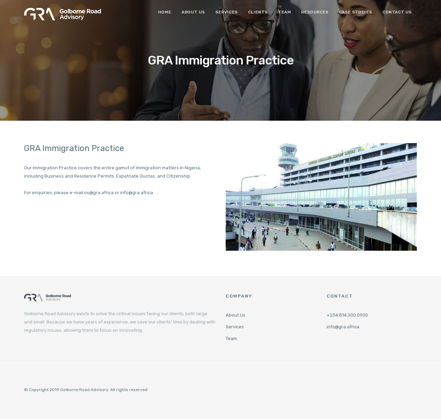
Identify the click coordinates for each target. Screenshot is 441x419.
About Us (193, 12)
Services (226, 12)
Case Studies (355, 12)
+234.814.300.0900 (347, 315)
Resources (314, 12)
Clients (258, 12)
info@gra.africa (343, 326)
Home (164, 12)
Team (284, 12)
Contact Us (397, 12)
